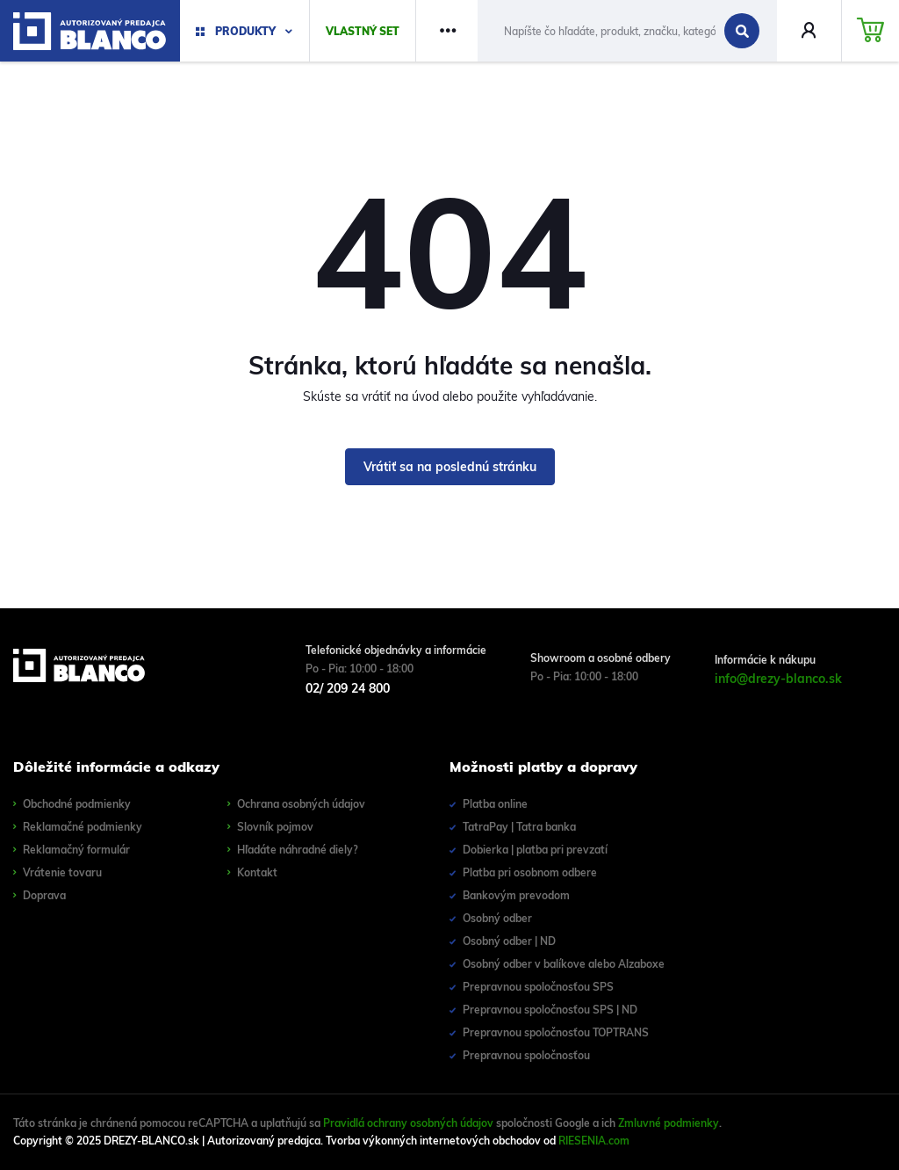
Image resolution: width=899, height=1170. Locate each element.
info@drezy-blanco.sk (778, 679)
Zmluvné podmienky (668, 1123)
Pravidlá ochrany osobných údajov (408, 1123)
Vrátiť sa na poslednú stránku (449, 467)
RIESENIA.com (593, 1140)
